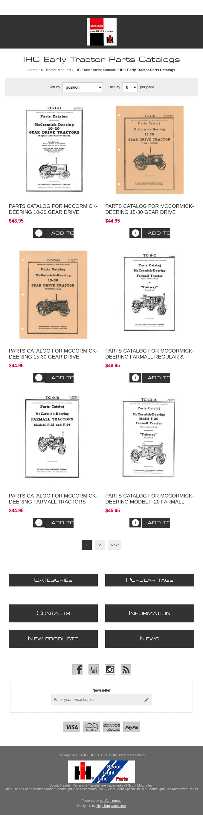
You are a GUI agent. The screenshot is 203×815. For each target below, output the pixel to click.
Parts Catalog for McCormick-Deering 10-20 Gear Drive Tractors (53, 212)
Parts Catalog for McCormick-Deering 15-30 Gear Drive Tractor (149, 212)
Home (32, 70)
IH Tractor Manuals (56, 70)
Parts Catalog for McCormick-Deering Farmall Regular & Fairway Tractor (149, 357)
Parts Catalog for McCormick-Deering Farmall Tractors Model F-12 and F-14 (53, 502)
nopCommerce (110, 800)
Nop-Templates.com (111, 806)
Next (115, 545)
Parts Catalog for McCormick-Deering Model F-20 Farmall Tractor (149, 502)
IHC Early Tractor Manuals (95, 70)
